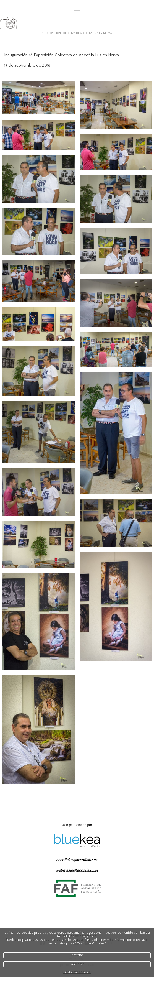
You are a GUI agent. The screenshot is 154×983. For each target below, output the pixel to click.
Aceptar (77, 955)
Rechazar (77, 964)
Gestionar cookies (77, 972)
